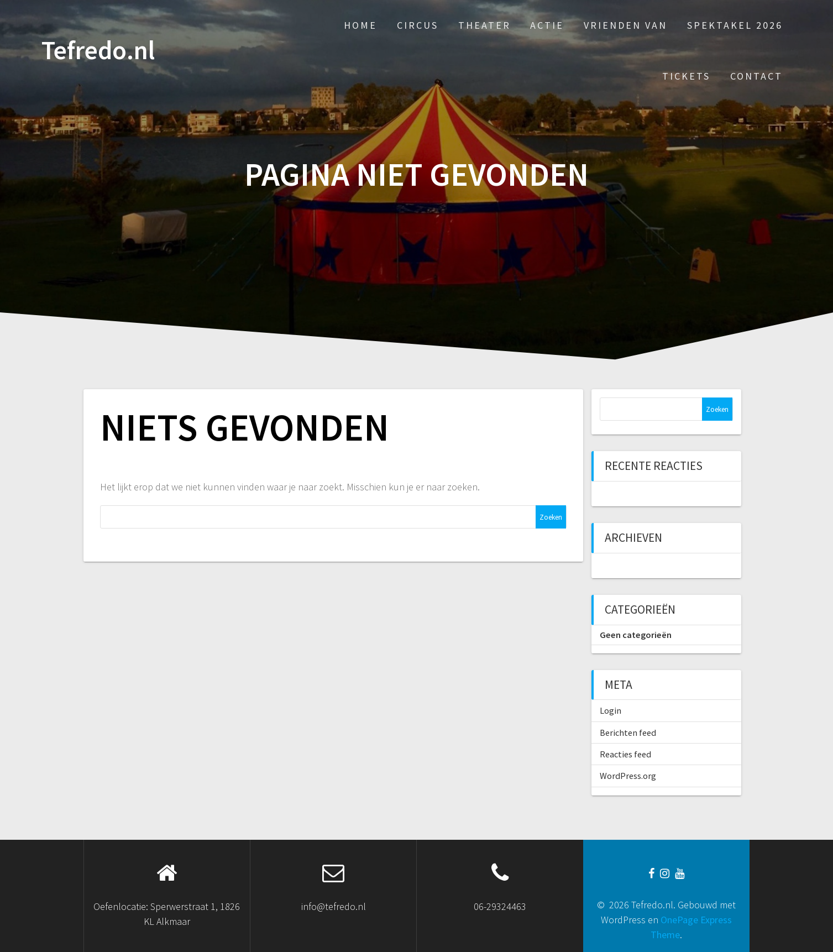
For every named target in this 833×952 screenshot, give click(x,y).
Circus (417, 25)
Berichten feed (628, 732)
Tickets (686, 76)
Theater (484, 25)
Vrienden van (625, 25)
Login (610, 710)
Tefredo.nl (98, 51)
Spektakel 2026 (735, 25)
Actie (547, 25)
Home (360, 25)
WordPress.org (628, 775)
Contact (756, 76)
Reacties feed (625, 754)
